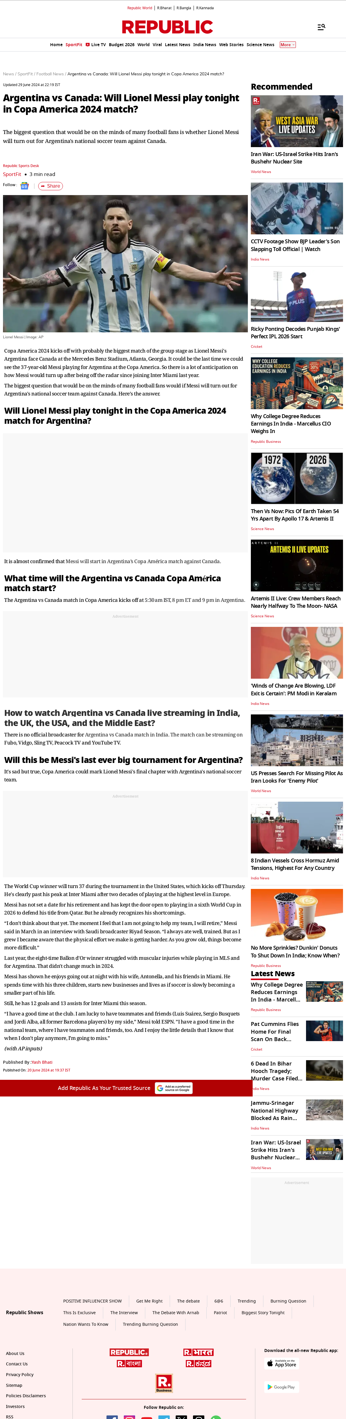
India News (260, 259)
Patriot (220, 1313)
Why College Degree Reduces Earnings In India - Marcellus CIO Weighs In (291, 423)
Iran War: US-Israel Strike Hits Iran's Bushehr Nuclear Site (294, 158)
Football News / (51, 74)
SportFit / (26, 74)
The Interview (124, 1313)
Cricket (256, 346)
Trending (247, 1301)
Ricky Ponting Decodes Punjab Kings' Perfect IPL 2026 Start (295, 332)
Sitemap (14, 1385)
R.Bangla (184, 8)
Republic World (139, 8)
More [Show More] (288, 45)
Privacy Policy (19, 1375)
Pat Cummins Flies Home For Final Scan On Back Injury (275, 1035)
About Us (15, 1354)
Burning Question (288, 1301)
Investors (15, 1407)
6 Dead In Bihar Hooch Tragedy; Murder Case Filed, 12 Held (275, 1075)
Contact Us (17, 1364)
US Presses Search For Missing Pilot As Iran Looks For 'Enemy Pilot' (297, 777)
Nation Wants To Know (85, 1324)
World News (261, 172)
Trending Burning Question (150, 1324)
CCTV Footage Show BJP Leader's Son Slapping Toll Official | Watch (295, 245)
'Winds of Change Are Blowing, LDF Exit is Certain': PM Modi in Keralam (293, 689)
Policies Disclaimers (26, 1396)
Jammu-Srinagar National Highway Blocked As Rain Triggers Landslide (275, 1114)
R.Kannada (205, 8)
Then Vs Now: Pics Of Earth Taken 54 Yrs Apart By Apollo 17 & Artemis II (295, 515)
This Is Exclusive (79, 1313)
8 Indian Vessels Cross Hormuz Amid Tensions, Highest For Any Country (295, 864)
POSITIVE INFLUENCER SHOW (92, 1301)
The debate (188, 1301)
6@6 (218, 1301)
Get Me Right (149, 1301)
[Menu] (318, 27)
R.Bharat (164, 8)
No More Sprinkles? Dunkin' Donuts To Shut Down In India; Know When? (295, 951)
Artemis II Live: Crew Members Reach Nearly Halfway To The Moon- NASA (296, 602)
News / (9, 74)
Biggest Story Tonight (263, 1313)
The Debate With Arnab (175, 1313)
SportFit (12, 174)
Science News (262, 529)
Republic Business (266, 441)
